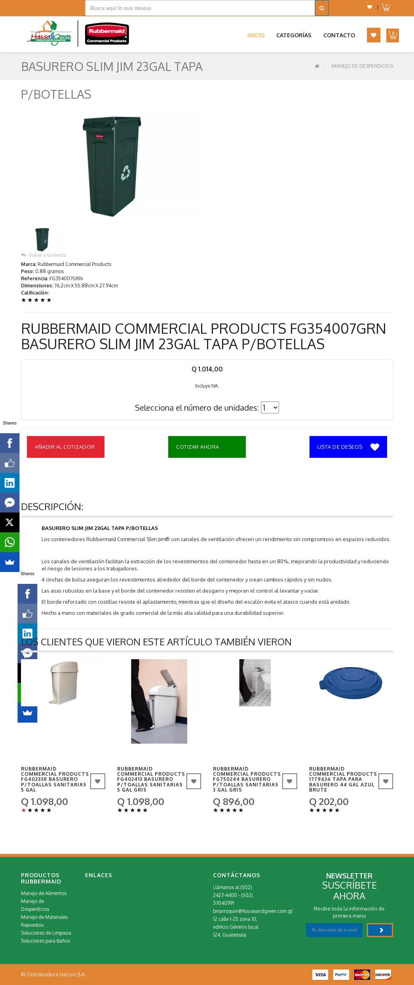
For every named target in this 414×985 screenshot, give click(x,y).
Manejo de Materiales (44, 917)
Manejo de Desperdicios (362, 66)
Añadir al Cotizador (65, 447)
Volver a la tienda (43, 255)
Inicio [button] (255, 35)
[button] (370, 7)
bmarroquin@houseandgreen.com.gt (252, 911)
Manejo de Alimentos (43, 893)
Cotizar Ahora (197, 447)
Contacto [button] (339, 35)
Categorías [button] (293, 35)
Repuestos (32, 925)
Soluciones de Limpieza (46, 933)
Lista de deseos (348, 447)
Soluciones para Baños (45, 941)
